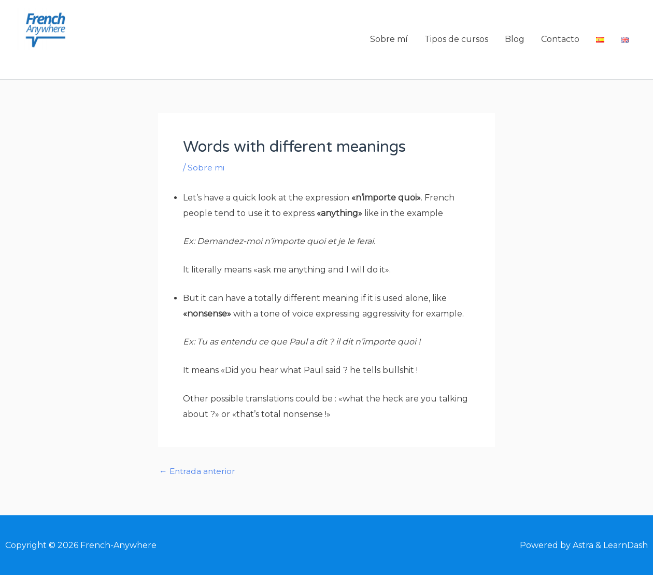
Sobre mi (206, 171)
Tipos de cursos (456, 41)
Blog (514, 41)
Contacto (560, 41)
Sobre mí (389, 41)
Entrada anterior (198, 474)
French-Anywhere (93, 63)
